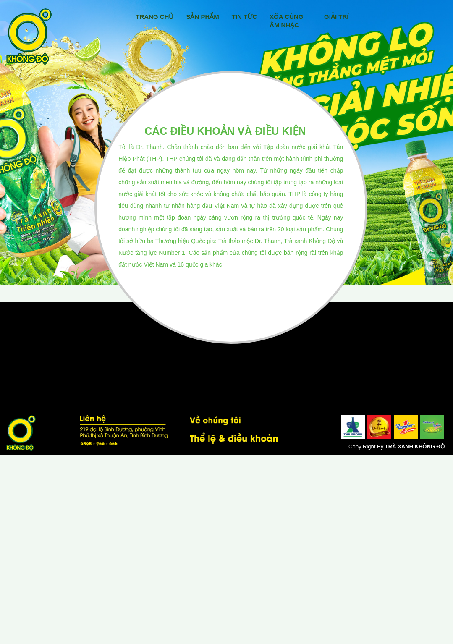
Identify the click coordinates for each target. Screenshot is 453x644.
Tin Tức (244, 16)
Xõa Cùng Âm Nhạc (286, 21)
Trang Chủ (154, 16)
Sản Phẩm (202, 16)
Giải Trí (336, 16)
